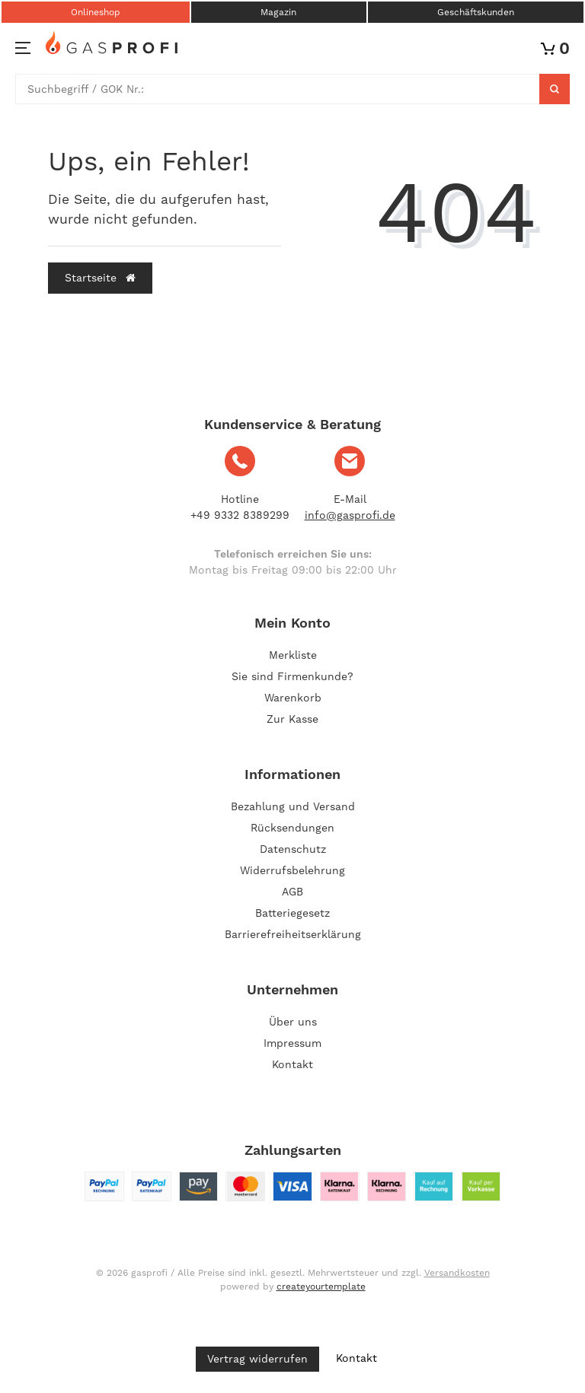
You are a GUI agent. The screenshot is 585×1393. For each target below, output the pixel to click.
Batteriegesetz (292, 913)
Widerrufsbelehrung (292, 870)
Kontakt (292, 1064)
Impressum (292, 1043)
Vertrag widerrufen (257, 1359)
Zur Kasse (292, 719)
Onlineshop (95, 12)
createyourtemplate (321, 1286)
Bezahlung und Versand (293, 806)
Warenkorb (292, 698)
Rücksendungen (292, 828)
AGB (292, 892)
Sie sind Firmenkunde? (292, 676)
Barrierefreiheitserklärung (293, 934)
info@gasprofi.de (350, 515)
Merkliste (293, 655)
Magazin (278, 12)
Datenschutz (293, 849)
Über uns (293, 1022)
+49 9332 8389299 (239, 515)
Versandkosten (457, 1272)
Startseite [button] (100, 278)
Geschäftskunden (475, 12)
